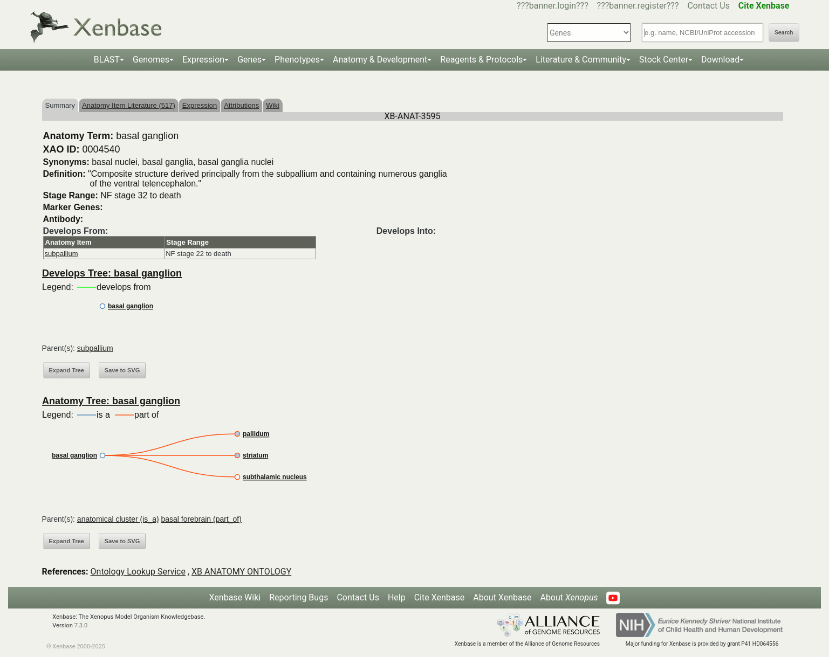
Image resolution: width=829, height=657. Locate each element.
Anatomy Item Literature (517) (128, 105)
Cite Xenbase (439, 597)
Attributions (241, 105)
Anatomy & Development (380, 59)
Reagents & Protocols (481, 59)
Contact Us (708, 6)
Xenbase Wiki (235, 597)
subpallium (61, 254)
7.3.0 (81, 625)
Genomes (151, 59)
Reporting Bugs (298, 597)
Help (397, 597)
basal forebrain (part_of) (201, 519)
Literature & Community (581, 59)
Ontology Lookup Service (138, 571)
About (569, 597)
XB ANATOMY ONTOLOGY (241, 571)
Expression (203, 59)
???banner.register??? (638, 6)
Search (784, 32)
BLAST (107, 59)
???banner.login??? (552, 6)
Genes (249, 59)
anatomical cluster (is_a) (118, 519)
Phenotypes (297, 59)
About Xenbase (502, 597)
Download (720, 59)
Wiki (272, 105)
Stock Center (663, 59)
